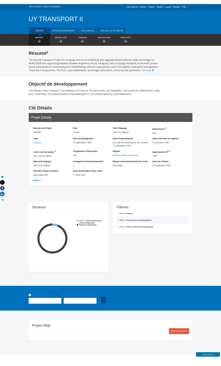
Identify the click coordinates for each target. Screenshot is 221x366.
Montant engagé (42, 161)
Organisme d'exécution (85, 151)
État (75, 128)
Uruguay (37, 142)
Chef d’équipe (120, 128)
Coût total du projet (44, 151)
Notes (36, 180)
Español (160, 7)
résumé (39, 30)
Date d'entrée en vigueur (165, 138)
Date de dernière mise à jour (88, 170)
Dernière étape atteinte (45, 170)
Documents (87, 30)
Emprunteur (159, 128)
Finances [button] (82, 40)
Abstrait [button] (39, 40)
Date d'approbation (123, 138)
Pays (35, 138)
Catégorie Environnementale (88, 161)
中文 (183, 7)
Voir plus (148, 70)
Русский (176, 7)
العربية (168, 7)
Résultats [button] (125, 40)
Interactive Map (179, 331)
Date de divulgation (83, 138)
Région (116, 151)
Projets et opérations (51, 6)
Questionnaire (208, 354)
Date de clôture (160, 161)
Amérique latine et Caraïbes (125, 155)
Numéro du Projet (42, 128)
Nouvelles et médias (112, 30)
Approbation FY (161, 151)
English (151, 7)
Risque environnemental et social (130, 161)
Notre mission (35, 6)
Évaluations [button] (104, 40)
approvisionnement (63, 30)
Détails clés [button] (60, 40)
